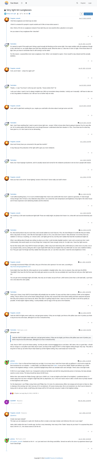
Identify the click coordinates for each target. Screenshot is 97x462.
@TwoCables (14, 363)
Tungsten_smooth (15, 18)
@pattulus (20, 400)
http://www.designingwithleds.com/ (20, 266)
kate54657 (13, 400)
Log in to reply (88, 14)
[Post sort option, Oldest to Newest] (81, 14)
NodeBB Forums (50, 458)
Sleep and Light (11, 13)
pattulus (12, 361)
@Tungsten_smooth (22, 330)
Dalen (55, 365)
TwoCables (13, 44)
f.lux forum (14, 3)
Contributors (59, 458)
